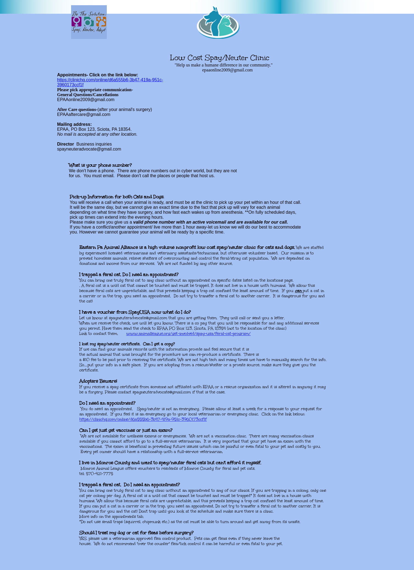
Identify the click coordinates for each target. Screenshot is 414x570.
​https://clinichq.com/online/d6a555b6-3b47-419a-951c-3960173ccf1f (143, 419)
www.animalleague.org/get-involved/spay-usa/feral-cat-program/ (188, 333)
